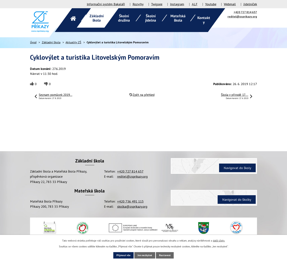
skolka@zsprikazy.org (132, 206)
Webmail (230, 4)
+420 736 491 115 (130, 201)
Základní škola (51, 42)
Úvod (33, 42)
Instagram (177, 4)
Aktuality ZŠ (73, 42)
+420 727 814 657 (245, 12)
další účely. (219, 240)
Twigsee (156, 4)
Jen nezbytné (145, 255)
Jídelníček (250, 4)
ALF (194, 4)
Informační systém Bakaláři (106, 4)
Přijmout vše (120, 255)
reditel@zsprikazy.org (242, 16)
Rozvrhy (138, 4)
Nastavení (167, 255)
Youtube (210, 4)
